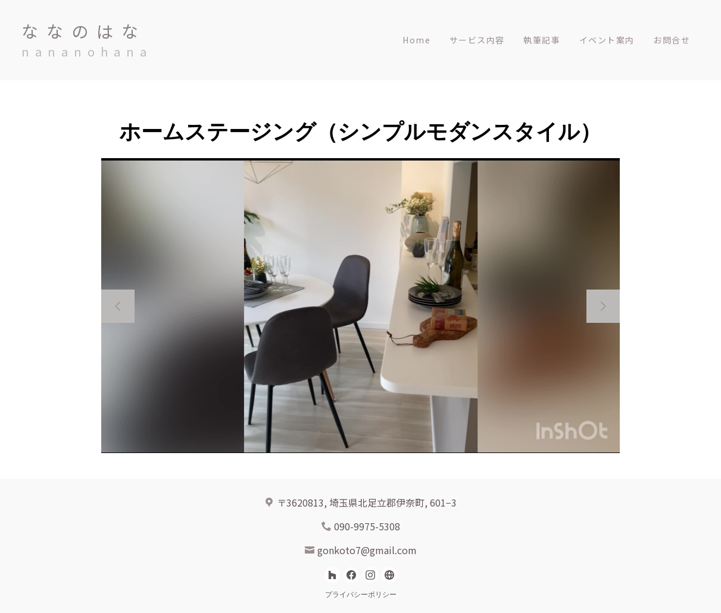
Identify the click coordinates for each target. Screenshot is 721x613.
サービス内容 (477, 40)
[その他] (389, 575)
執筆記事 (541, 40)
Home (416, 40)
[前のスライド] (118, 306)
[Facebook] (351, 575)
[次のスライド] (603, 306)
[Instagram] (370, 575)
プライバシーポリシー (361, 594)
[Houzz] (332, 575)
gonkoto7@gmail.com (367, 550)
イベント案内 (606, 40)
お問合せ (671, 40)
